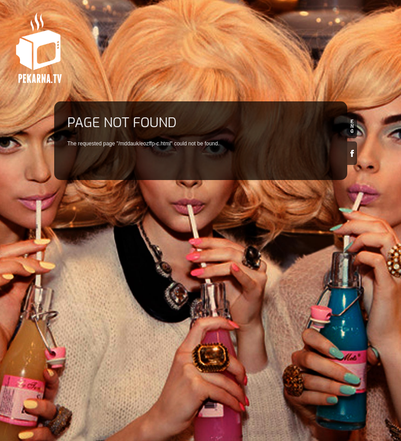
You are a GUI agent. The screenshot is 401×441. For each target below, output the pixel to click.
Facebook (352, 153)
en (352, 126)
